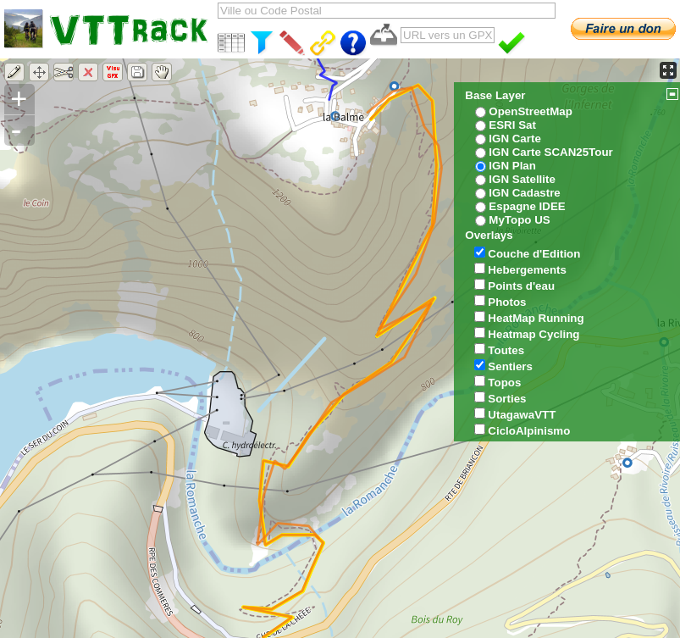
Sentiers (510, 366)
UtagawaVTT (522, 414)
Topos (504, 382)
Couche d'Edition (534, 253)
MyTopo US (519, 220)
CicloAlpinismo (529, 430)
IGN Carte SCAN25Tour (550, 152)
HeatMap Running (535, 318)
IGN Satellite (522, 179)
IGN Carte (514, 138)
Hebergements (527, 270)
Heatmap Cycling (533, 334)
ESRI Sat (512, 125)
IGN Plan (512, 165)
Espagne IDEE (527, 206)
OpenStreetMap (530, 111)
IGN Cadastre (524, 192)
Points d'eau (521, 286)
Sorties (507, 398)
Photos (507, 302)
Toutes (506, 350)
